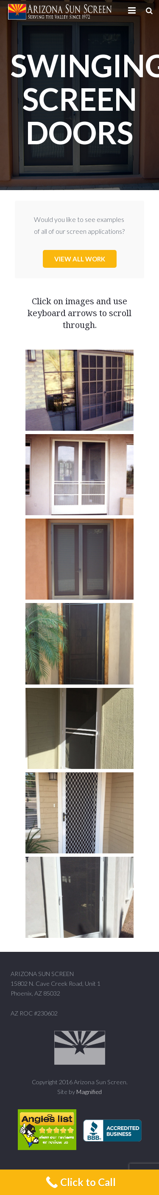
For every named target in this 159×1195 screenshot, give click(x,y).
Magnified (89, 1091)
